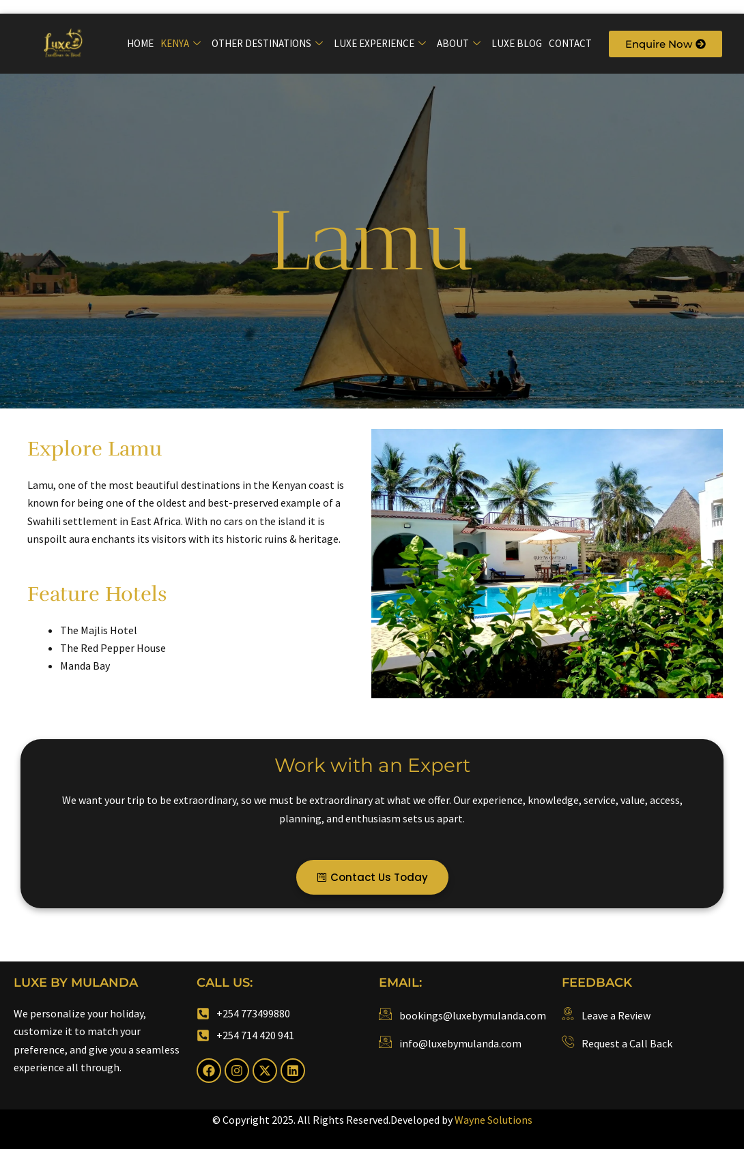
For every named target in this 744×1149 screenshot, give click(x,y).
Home (140, 43)
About (459, 43)
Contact (570, 43)
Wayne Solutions (493, 1119)
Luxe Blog (516, 43)
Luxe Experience (380, 43)
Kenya (180, 43)
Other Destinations (267, 43)
